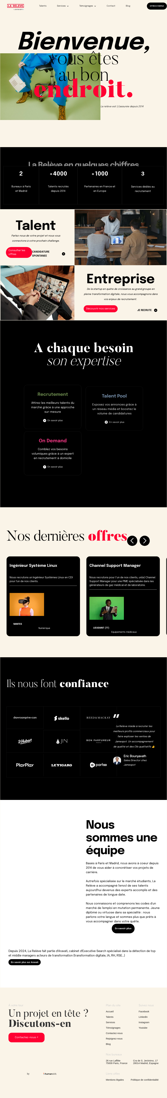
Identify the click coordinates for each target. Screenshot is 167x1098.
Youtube (143, 1028)
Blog (128, 6)
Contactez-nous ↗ (26, 1037)
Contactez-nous (114, 1033)
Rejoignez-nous (114, 1038)
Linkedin (143, 1017)
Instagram (144, 1022)
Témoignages (113, 1028)
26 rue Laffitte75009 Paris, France (116, 1061)
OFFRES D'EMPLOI (157, 6)
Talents (42, 6)
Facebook (144, 1011)
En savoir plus (55, 426)
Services (110, 1022)
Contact (111, 6)
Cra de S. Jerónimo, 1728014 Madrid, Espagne (146, 1061)
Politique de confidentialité (145, 1080)
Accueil (110, 1011)
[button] (61, 6)
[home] (16, 6)
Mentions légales (115, 1080)
